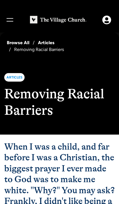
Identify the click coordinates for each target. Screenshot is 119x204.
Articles (46, 42)
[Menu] (10, 20)
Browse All (18, 42)
